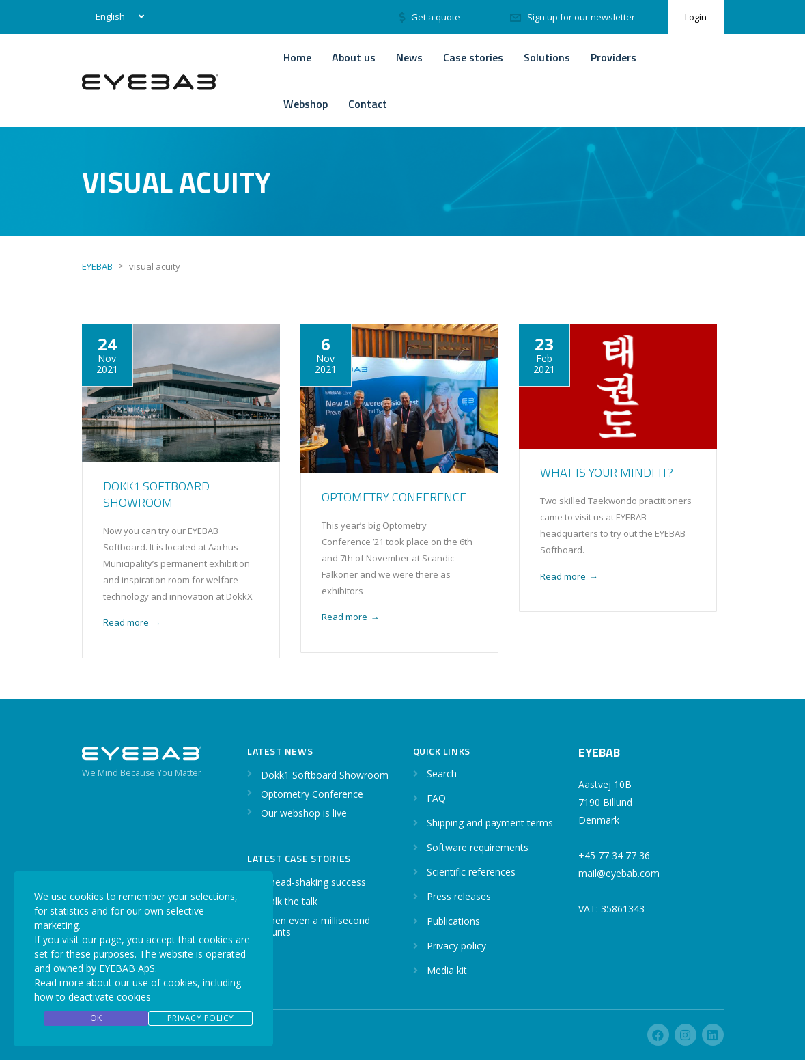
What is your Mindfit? (606, 472)
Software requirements (477, 847)
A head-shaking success (313, 882)
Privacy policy (456, 945)
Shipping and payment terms (490, 822)
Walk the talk (289, 901)
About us (354, 57)
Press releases (459, 896)
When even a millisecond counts (315, 926)
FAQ (436, 798)
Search (442, 773)
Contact (367, 104)
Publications (453, 921)
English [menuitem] (110, 16)
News (409, 57)
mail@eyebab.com (619, 873)
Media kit (447, 970)
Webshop (305, 104)
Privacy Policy (200, 1018)
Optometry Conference (394, 497)
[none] (117, 17)
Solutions (547, 57)
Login (696, 17)
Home (297, 57)
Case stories (473, 57)
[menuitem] (117, 17)
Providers (613, 57)
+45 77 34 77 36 (614, 855)
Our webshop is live (304, 813)
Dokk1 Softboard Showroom (156, 494)
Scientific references (471, 871)
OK (96, 1018)
